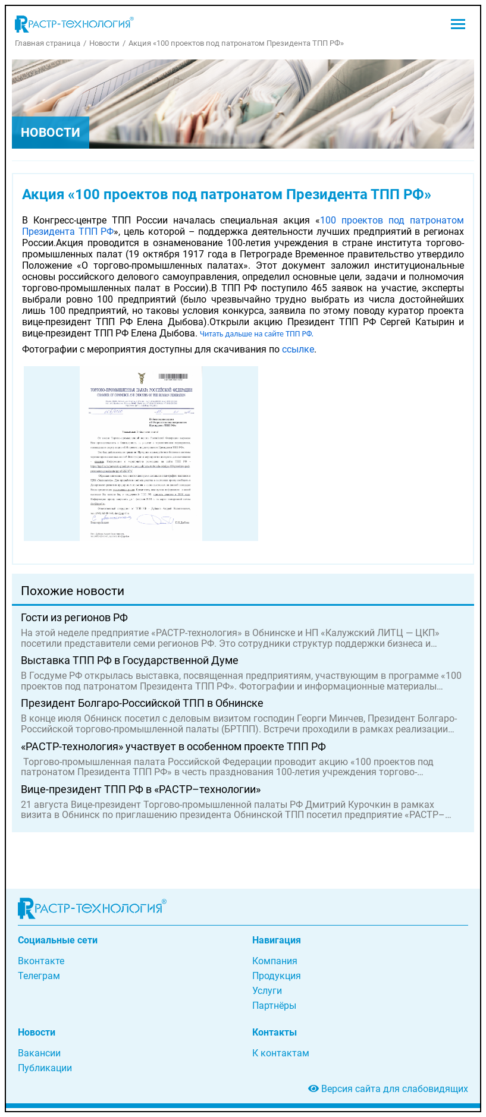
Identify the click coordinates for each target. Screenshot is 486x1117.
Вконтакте (41, 961)
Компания (274, 961)
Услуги (267, 990)
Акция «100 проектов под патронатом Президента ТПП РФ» (236, 43)
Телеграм (39, 975)
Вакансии (39, 1053)
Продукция (276, 975)
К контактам (280, 1053)
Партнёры (274, 1005)
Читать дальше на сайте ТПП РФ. (256, 334)
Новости (104, 43)
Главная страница (47, 43)
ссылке (298, 349)
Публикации (45, 1068)
